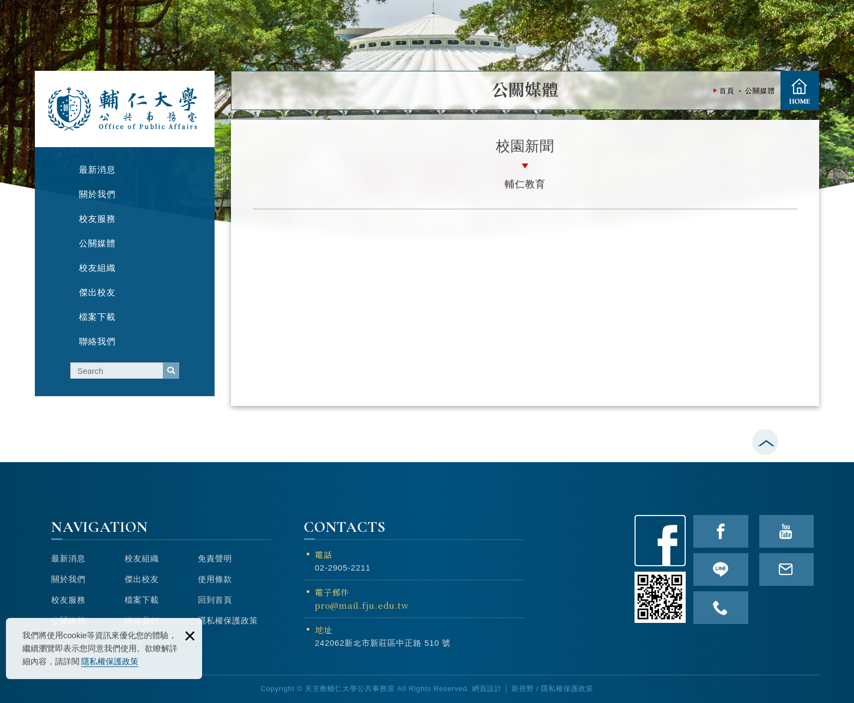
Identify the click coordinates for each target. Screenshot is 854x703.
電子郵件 (414, 599)
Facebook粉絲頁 (660, 540)
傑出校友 (142, 579)
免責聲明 (215, 558)
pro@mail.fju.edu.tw (361, 605)
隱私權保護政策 (109, 661)
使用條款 (215, 579)
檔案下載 (142, 599)
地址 (323, 629)
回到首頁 (215, 599)
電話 (323, 554)
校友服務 (68, 599)
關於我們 (68, 579)
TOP (840, 386)
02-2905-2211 (342, 567)
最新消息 (68, 558)
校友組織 (142, 558)
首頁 (799, 90)
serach (171, 370)
